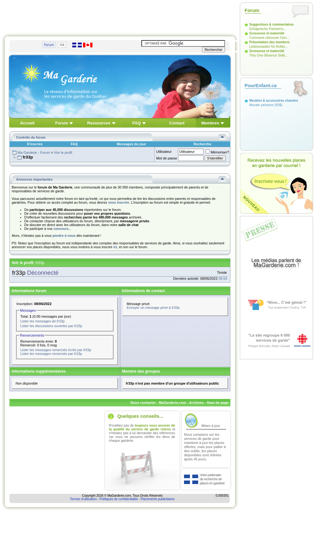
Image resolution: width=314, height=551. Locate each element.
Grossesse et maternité (266, 33)
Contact (176, 123)
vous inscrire (118, 202)
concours (60, 229)
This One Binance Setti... (268, 55)
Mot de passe (166, 158)
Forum (61, 123)
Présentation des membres (269, 42)
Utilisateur (164, 151)
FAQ (136, 123)
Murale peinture (261, 105)
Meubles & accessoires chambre (273, 100)
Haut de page (217, 402)
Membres (210, 123)
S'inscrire (35, 144)
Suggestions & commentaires (271, 24)
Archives (196, 402)
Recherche (202, 144)
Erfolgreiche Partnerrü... (267, 29)
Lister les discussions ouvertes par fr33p (51, 326)
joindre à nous (63, 235)
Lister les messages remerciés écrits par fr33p (55, 350)
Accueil (27, 123)
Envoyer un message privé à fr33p (153, 307)
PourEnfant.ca (261, 85)
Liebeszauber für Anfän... (268, 46)
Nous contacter (143, 402)
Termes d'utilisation (83, 499)
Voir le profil (63, 152)
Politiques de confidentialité (118, 499)
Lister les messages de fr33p (42, 321)
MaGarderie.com (172, 402)
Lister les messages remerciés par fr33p (51, 354)
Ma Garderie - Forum (34, 152)
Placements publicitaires (157, 499)
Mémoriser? (217, 152)
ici (115, 247)
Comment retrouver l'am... (269, 37)
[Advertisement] (120, 17)
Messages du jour (131, 144)
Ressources (98, 123)
